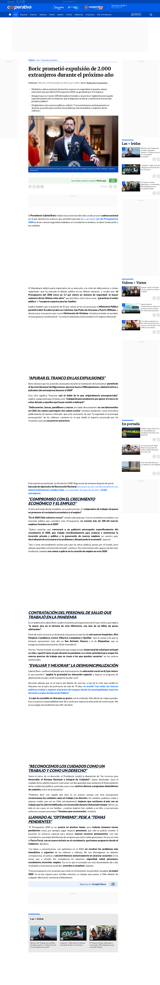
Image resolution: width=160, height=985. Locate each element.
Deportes (33, 15)
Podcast (69, 15)
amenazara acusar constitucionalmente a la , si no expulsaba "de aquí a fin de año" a (73, 490)
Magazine (23, 15)
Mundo (52, 15)
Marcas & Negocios (104, 15)
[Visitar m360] (136, 16)
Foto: (32, 118)
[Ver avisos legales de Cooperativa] (132, 16)
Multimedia (79, 15)
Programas (90, 15)
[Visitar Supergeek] (139, 16)
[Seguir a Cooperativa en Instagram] (23, 1)
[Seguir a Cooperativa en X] (20, 1)
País (15, 15)
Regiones (43, 15)
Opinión (60, 15)
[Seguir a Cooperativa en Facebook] (17, 1)
